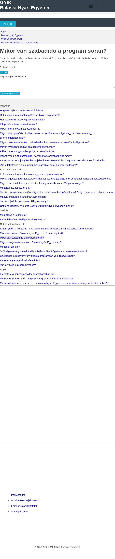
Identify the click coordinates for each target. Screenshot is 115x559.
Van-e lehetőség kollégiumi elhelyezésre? (23, 219)
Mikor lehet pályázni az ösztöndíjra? (20, 128)
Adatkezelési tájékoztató (24, 500)
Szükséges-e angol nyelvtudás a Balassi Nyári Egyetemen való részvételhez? (43, 251)
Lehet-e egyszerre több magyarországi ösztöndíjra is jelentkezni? (36, 278)
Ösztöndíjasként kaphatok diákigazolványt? (24, 201)
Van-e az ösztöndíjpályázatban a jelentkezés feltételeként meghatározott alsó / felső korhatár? (52, 160)
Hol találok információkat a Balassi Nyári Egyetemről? (30, 115)
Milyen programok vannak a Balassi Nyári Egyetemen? (30, 242)
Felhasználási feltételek (24, 505)
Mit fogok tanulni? (10, 246)
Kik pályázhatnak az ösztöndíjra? (18, 124)
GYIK (3, 31)
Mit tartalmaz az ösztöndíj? (15, 187)
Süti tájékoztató (19, 511)
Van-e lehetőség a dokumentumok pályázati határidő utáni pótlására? (39, 165)
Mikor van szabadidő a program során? (20, 42)
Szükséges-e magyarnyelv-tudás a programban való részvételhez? (37, 255)
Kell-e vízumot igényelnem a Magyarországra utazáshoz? (32, 174)
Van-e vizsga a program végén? (18, 264)
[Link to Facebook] (103, 6)
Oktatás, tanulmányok (11, 39)
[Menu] (91, 7)
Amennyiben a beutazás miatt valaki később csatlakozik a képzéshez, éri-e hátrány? (47, 228)
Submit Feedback (10, 93)
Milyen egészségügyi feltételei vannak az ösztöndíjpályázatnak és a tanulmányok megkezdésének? (55, 178)
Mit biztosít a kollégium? (13, 214)
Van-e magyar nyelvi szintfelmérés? (20, 260)
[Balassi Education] (48, 6)
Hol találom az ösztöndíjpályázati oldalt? (22, 119)
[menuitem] (71, 6)
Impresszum (18, 494)
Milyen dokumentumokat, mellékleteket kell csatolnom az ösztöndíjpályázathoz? (44, 142)
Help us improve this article (13, 76)
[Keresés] (71, 6)
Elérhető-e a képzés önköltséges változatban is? (27, 274)
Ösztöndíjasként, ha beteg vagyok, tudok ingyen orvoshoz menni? (37, 205)
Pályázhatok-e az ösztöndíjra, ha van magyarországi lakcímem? (36, 155)
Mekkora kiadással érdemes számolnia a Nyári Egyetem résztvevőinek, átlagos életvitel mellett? (54, 283)
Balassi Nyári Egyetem (12, 35)
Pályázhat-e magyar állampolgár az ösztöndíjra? (27, 151)
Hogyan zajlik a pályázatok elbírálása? (21, 110)
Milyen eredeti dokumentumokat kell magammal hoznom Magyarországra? (42, 183)
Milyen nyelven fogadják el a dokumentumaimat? (27, 146)
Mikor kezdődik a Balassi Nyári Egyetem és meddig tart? (31, 233)
